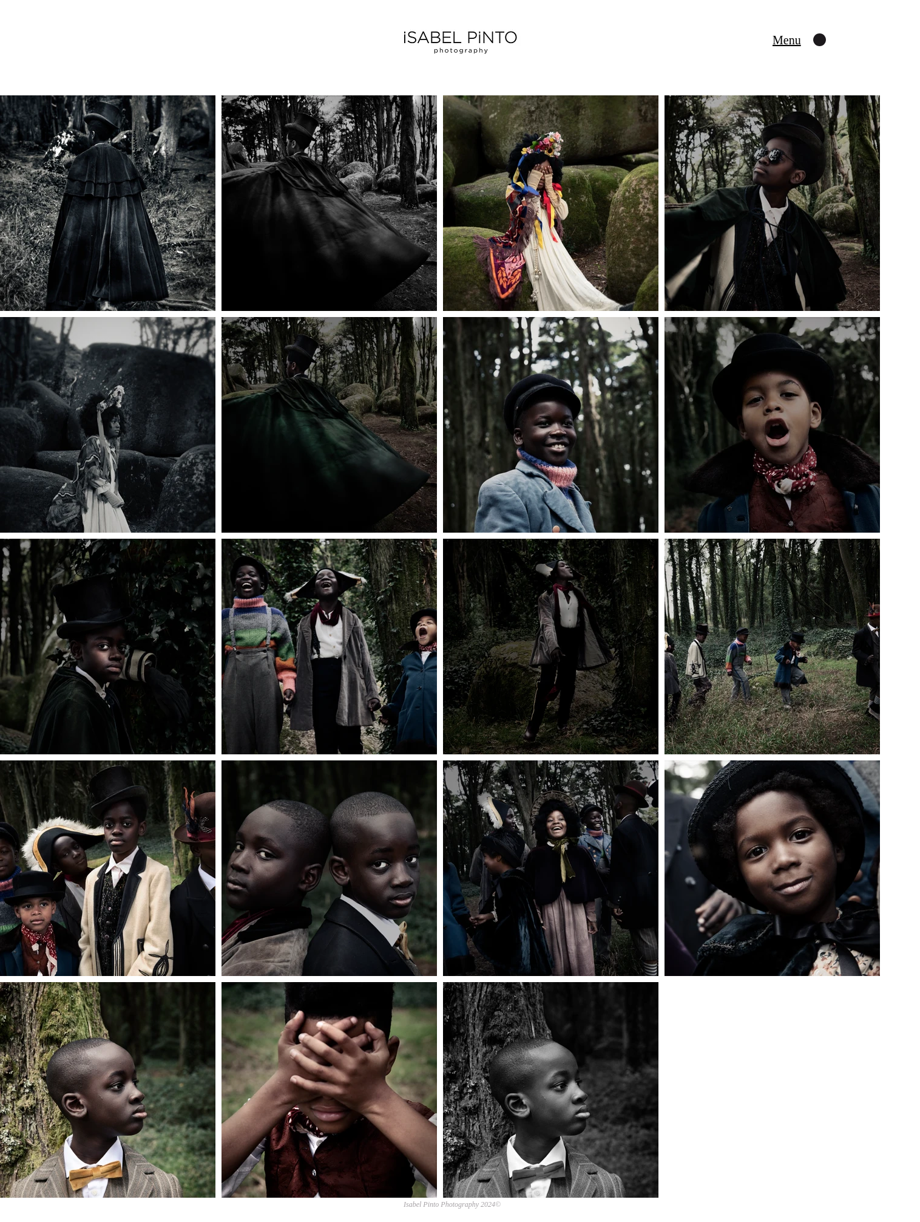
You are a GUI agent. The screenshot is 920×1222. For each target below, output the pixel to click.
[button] (787, 40)
